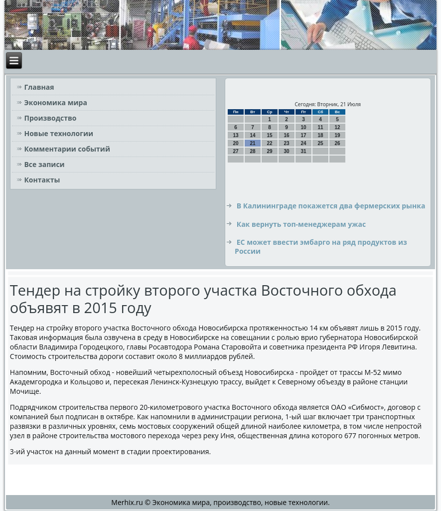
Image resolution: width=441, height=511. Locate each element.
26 (337, 143)
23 (287, 143)
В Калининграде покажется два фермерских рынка (331, 205)
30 (287, 151)
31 (303, 151)
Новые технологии (58, 133)
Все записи (44, 164)
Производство (50, 118)
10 (303, 127)
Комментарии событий (67, 149)
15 (270, 135)
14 (253, 135)
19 (337, 135)
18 (320, 135)
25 (320, 143)
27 (236, 151)
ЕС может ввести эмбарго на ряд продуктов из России (321, 246)
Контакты (42, 179)
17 (303, 135)
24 (303, 143)
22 (270, 143)
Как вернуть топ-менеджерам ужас (301, 224)
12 (337, 127)
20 (236, 143)
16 (287, 135)
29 (270, 151)
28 (253, 151)
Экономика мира (55, 102)
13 (236, 135)
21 (253, 143)
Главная (39, 87)
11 (320, 127)
